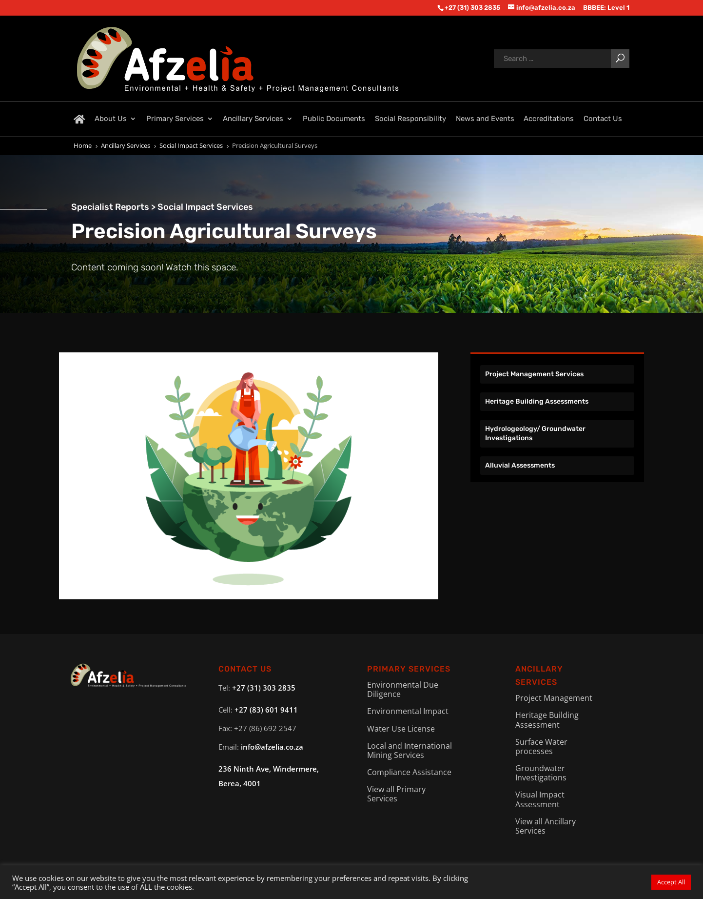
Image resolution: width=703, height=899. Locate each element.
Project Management (553, 698)
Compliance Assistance (409, 772)
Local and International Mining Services (409, 750)
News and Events (485, 119)
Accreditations (549, 119)
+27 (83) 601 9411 (266, 710)
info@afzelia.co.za (272, 747)
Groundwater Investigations (540, 773)
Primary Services (175, 119)
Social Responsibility (410, 119)
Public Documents (334, 119)
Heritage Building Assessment (547, 720)
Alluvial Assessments (520, 465)
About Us (111, 119)
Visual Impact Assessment (540, 799)
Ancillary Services (253, 119)
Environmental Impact (408, 711)
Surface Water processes (541, 746)
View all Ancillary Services (545, 826)
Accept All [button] (671, 882)
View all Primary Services (396, 794)
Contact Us (603, 119)
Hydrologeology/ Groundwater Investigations (535, 433)
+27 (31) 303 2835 (263, 688)
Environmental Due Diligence (402, 689)
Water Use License (401, 728)
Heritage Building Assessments (536, 401)
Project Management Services (534, 374)
